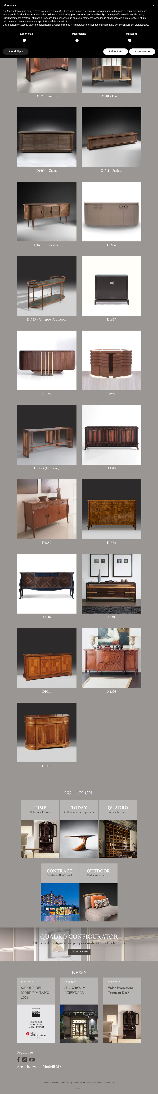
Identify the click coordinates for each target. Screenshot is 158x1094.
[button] (153, 5)
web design (79, 1088)
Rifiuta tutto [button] (116, 51)
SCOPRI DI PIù (79, 951)
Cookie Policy (109, 1082)
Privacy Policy (94, 1082)
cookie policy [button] (137, 14)
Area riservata (28, 1066)
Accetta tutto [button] (142, 51)
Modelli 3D (51, 1066)
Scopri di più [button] (15, 51)
